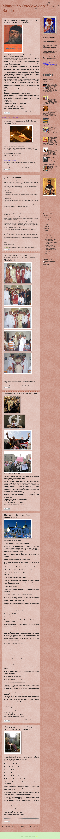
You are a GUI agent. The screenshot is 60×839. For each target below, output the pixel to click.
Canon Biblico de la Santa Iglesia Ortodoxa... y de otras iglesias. (52, 108)
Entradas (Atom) (11, 829)
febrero (46, 251)
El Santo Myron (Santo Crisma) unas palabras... (52, 167)
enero (46, 253)
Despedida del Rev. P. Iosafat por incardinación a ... (50, 240)
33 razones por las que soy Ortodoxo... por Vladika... (50, 246)
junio (46, 224)
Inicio (22, 826)
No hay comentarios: (32, 111)
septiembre (47, 220)
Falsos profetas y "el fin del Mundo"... (52, 148)
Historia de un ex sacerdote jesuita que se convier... (50, 232)
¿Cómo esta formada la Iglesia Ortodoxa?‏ (52, 128)
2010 (45, 255)
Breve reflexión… (51, 118)
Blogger (37, 836)
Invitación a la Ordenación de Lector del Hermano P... (50, 235)
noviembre (47, 217)
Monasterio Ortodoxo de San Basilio (50, 262)
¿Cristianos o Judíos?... (13, 177)
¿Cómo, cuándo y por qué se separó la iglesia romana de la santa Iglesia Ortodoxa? (52, 86)
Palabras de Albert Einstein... (51, 158)
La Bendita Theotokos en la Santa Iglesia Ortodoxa (52, 138)
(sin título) (45, 81)
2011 (45, 215)
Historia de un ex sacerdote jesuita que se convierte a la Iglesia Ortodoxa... (20, 21)
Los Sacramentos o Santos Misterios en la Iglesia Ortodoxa (52, 97)
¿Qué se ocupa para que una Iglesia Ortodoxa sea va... (50, 249)
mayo (46, 226)
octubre (46, 219)
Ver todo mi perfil (46, 264)
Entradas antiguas (35, 826)
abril (46, 228)
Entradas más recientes (8, 826)
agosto (46, 222)
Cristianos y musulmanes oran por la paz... (21, 394)
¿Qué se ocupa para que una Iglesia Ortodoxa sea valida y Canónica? (18, 728)
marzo (46, 230)
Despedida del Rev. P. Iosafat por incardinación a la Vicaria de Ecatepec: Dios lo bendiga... (19, 257)
